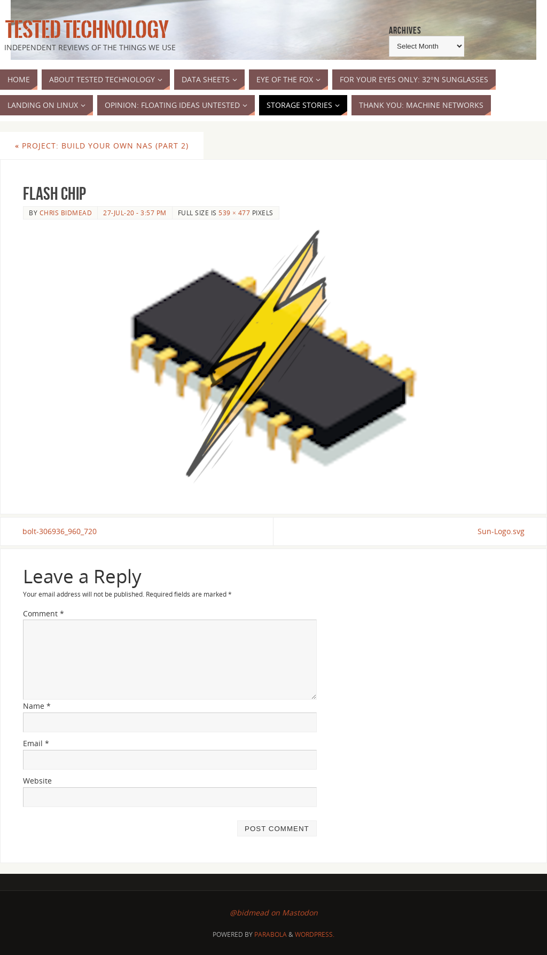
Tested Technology (84, 29)
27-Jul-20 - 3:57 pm (135, 212)
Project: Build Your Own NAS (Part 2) (102, 145)
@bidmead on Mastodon (274, 913)
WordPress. (314, 934)
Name (37, 706)
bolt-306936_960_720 (60, 531)
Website (37, 781)
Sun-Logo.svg (500, 531)
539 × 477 (234, 212)
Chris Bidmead (66, 212)
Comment (43, 613)
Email (36, 743)
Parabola (270, 934)
